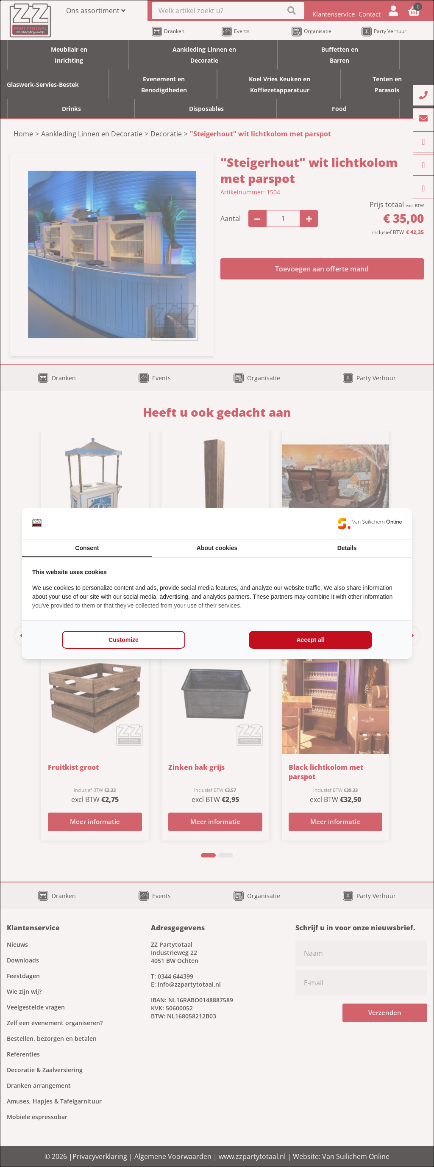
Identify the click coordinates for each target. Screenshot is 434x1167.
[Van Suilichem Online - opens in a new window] (370, 523)
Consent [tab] (87, 548)
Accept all (310, 639)
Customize (123, 639)
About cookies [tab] (217, 548)
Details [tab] (347, 548)
